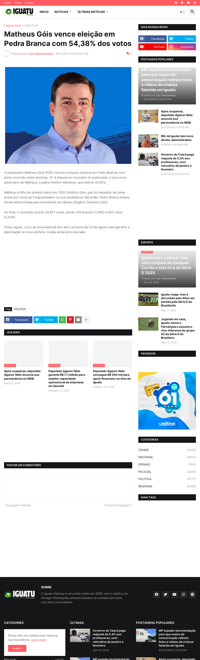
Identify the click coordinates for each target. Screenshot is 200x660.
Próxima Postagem (117, 505)
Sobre (18, 2)
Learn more (38, 639)
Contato (29, 2)
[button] (182, 12)
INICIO (44, 11)
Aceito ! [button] (17, 648)
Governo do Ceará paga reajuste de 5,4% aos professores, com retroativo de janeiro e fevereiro (177, 162)
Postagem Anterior (18, 505)
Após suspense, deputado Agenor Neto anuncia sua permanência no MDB (22, 374)
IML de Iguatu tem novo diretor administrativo (177, 137)
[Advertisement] (68, 273)
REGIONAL (167, 486)
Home (7, 2)
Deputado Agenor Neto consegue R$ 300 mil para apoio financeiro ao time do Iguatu (112, 376)
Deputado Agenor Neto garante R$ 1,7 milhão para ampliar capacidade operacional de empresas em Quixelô (66, 378)
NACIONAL (167, 457)
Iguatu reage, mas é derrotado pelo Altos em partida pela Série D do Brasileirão (178, 300)
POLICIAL (167, 472)
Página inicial (12, 25)
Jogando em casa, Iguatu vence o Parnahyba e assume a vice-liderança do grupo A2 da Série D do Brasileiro (178, 328)
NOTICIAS (61, 11)
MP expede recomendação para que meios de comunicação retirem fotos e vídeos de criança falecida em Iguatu (177, 638)
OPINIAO (167, 464)
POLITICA (31, 25)
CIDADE (167, 450)
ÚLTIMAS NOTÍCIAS (91, 11)
